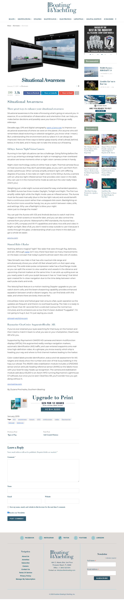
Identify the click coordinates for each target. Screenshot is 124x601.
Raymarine (66, 420)
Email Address (93, 571)
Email (9, 498)
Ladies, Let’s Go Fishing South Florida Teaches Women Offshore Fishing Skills (109, 172)
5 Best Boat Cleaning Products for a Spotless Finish (91, 193)
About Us (25, 558)
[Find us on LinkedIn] (99, 540)
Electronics (65, 19)
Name (9, 487)
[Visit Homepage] (62, 8)
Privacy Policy (25, 578)
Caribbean (90, 164)
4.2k (101, 76)
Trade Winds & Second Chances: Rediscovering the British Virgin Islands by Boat (91, 172)
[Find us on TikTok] (64, 539)
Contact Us (25, 571)
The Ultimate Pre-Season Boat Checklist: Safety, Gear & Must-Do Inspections (91, 150)
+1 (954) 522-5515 (64, 569)
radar (27, 252)
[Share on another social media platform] (77, 93)
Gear (88, 142)
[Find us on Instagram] (45, 540)
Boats (11, 19)
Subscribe (108, 19)
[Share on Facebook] (32, 93)
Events (106, 164)
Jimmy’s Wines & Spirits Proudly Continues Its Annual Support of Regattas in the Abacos (109, 150)
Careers (26, 568)
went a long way (54, 128)
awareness (22, 420)
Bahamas (107, 142)
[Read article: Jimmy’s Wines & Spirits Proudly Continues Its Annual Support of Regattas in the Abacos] (109, 139)
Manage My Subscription (25, 581)
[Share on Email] (66, 93)
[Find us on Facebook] (26, 540)
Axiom (31, 420)
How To (106, 187)
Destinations (24, 19)
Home (9, 26)
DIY (87, 187)
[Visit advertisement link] (43, 403)
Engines (37, 19)
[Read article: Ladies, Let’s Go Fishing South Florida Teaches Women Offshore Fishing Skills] (109, 161)
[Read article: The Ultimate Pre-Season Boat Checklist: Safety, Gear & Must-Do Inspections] (91, 139)
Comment (11, 458)
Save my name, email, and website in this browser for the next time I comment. (37, 508)
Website (48, 498)
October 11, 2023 (106, 73)
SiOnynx (20, 423)
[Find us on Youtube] (81, 540)
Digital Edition (93, 19)
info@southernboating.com (66, 572)
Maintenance (50, 19)
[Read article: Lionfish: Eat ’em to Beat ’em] (91, 85)
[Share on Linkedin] (49, 93)
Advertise (25, 561)
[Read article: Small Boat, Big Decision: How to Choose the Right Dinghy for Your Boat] (109, 183)
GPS (38, 420)
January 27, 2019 (12, 86)
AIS (14, 420)
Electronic (25, 26)
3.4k (112, 87)
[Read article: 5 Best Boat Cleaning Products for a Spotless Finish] (91, 183)
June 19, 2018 (104, 87)
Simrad (11, 423)
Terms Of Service (25, 574)
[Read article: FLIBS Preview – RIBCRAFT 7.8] (91, 72)
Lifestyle (78, 19)
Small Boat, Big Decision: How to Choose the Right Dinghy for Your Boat (109, 194)
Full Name (91, 562)
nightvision (47, 420)
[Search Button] (116, 19)
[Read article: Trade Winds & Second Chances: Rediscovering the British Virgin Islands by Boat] (91, 161)
